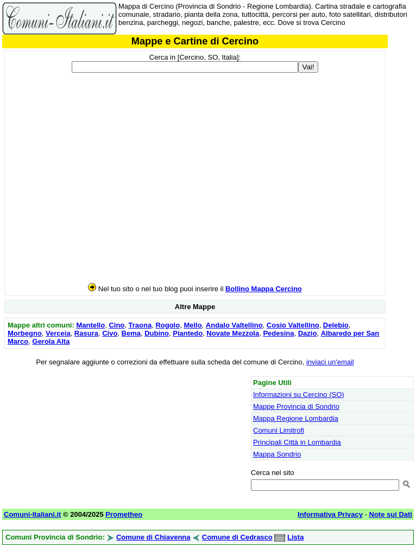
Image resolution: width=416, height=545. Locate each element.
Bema (131, 333)
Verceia (58, 333)
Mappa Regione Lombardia (295, 418)
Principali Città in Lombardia (297, 442)
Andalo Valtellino (234, 325)
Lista (295, 537)
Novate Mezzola (232, 333)
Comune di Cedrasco (237, 537)
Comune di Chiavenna (153, 537)
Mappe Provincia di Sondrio (296, 406)
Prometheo (123, 514)
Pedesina (278, 333)
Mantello (90, 325)
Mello (192, 325)
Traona (140, 325)
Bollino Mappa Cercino (263, 289)
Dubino (156, 333)
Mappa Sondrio (277, 454)
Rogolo (167, 325)
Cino (116, 325)
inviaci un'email (330, 362)
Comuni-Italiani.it (32, 514)
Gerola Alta (51, 341)
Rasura (86, 333)
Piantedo (188, 333)
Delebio (336, 325)
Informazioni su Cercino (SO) (298, 394)
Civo (109, 333)
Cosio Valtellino (293, 325)
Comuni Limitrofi (278, 430)
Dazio (307, 333)
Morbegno (25, 333)
